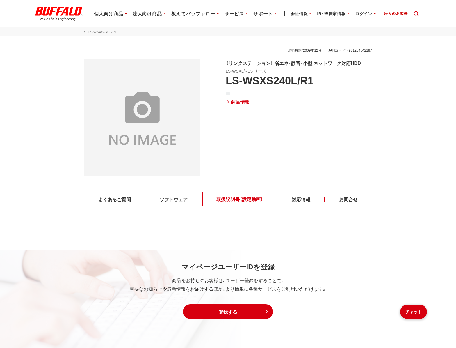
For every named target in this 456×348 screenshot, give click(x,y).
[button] (228, 311)
